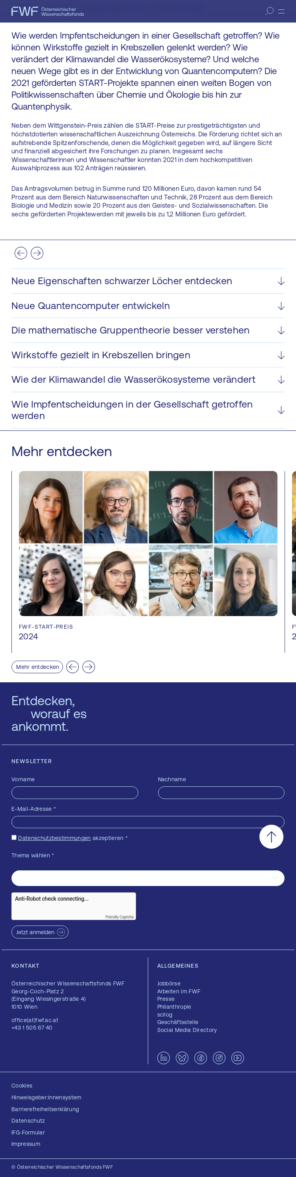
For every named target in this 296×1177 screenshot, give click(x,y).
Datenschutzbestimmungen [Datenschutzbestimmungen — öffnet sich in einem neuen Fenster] (54, 838)
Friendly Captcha (119, 917)
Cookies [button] (21, 1085)
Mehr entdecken (37, 667)
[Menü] (281, 11)
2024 (28, 636)
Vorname (23, 779)
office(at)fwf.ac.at (34, 1020)
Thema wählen (32, 855)
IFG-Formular (28, 1132)
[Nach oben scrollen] (271, 836)
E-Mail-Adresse (33, 809)
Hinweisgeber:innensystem (46, 1097)
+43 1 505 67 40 (32, 1027)
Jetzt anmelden (35, 932)
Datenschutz (28, 1120)
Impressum (25, 1144)
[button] (148, 281)
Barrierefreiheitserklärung (45, 1109)
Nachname (172, 779)
